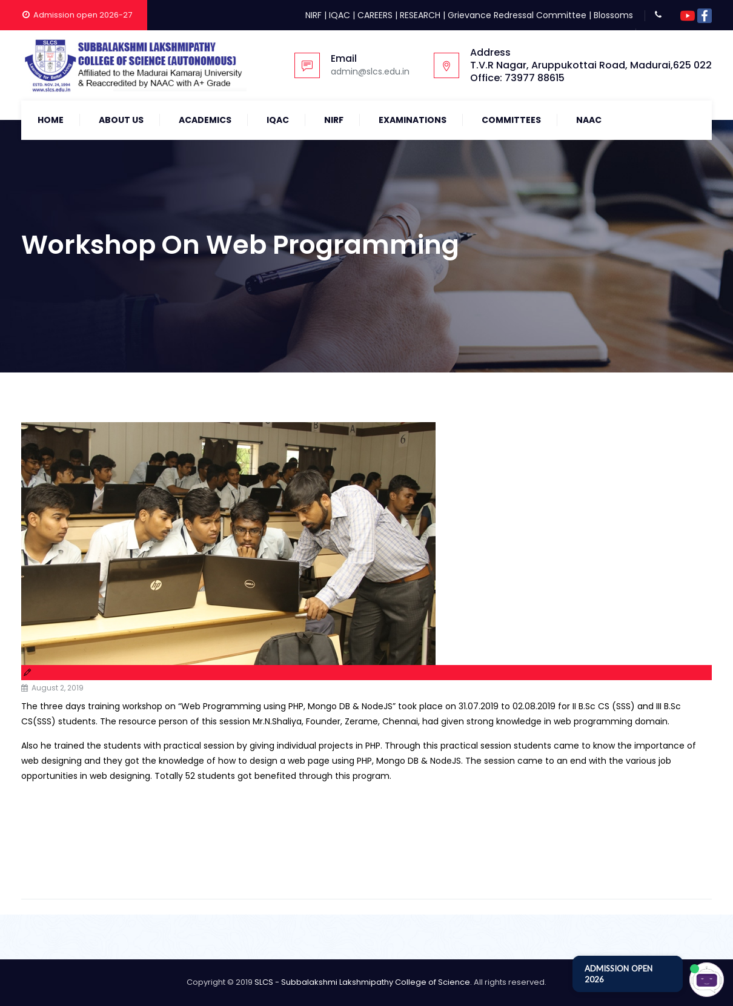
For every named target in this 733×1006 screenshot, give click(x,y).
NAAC (589, 120)
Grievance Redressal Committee (517, 15)
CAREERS (375, 15)
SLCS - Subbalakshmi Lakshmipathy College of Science (362, 982)
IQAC (339, 15)
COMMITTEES (511, 120)
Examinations (412, 120)
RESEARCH (420, 15)
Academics (205, 120)
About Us (121, 120)
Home (51, 120)
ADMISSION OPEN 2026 (618, 974)
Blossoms (613, 15)
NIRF (313, 15)
